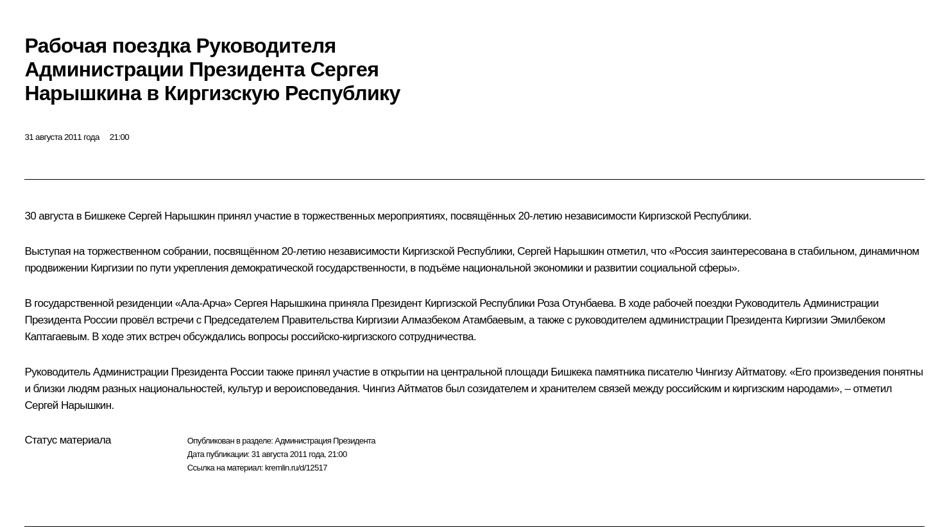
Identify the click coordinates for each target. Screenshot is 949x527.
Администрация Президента (325, 440)
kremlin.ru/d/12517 (296, 467)
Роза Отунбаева (575, 303)
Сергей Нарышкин (171, 216)
